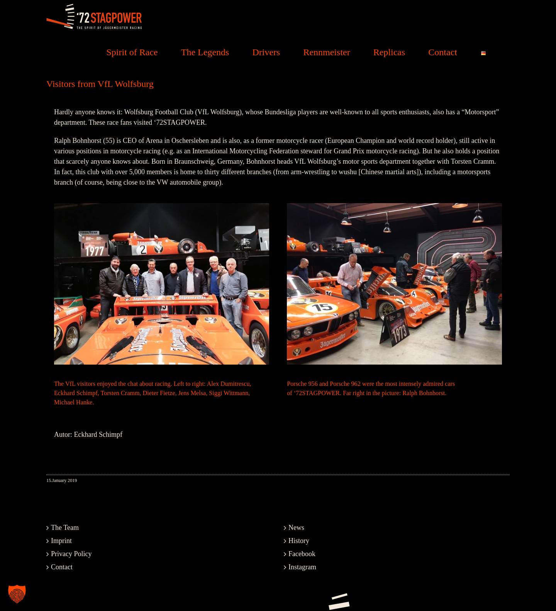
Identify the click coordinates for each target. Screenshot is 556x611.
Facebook (301, 554)
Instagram (302, 567)
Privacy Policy (71, 554)
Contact (62, 567)
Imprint (61, 541)
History (298, 541)
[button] (17, 594)
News (296, 527)
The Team (65, 527)
